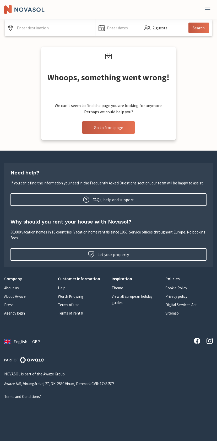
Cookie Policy (176, 287)
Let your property (108, 254)
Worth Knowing (70, 296)
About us (11, 287)
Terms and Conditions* (22, 396)
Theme (117, 287)
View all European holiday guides (132, 299)
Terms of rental (70, 313)
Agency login (14, 313)
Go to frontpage (108, 127)
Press (9, 304)
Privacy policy (176, 296)
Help (62, 287)
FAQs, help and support (108, 199)
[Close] (207, 9)
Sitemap (172, 313)
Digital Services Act (181, 304)
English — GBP (22, 341)
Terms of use (68, 304)
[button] (118, 27)
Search (199, 27)
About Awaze (15, 296)
